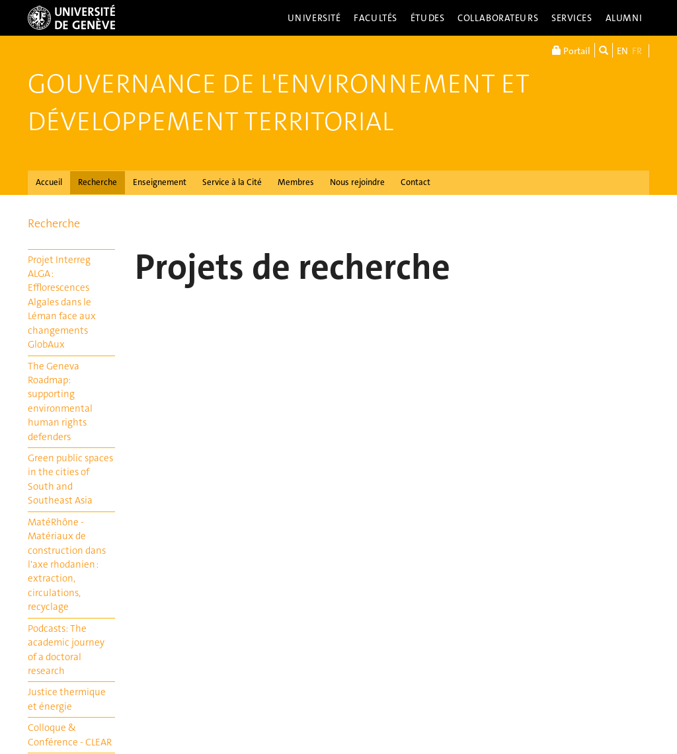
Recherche (97, 182)
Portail (571, 50)
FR (637, 51)
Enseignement (159, 182)
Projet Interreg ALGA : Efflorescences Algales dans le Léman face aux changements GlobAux (62, 302)
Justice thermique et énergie (67, 698)
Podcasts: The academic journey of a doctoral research (66, 649)
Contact (415, 182)
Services (571, 18)
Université (314, 18)
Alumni (624, 18)
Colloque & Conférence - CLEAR (70, 734)
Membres (296, 182)
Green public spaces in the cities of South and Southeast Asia (70, 479)
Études (427, 18)
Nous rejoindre (357, 182)
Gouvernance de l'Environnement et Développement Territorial (279, 103)
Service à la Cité (232, 182)
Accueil (49, 182)
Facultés (375, 18)
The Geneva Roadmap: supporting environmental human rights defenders (60, 401)
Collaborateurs (498, 18)
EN (622, 51)
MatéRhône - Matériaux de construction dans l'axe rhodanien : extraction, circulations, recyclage (67, 564)
